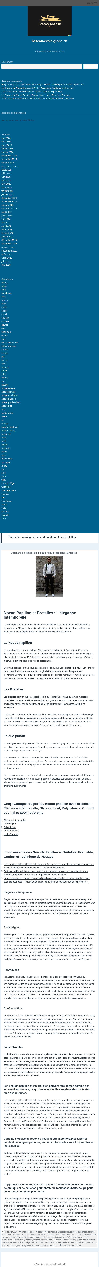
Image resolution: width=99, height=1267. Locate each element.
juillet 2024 (6, 215)
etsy (3, 339)
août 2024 (6, 212)
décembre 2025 (9, 155)
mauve (4, 377)
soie (3, 472)
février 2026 (7, 148)
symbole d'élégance (32, 1245)
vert (3, 497)
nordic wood (7, 413)
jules (3, 374)
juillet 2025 (6, 173)
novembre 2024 (9, 201)
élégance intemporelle (36, 1237)
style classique (8, 1245)
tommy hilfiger (8, 483)
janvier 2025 (7, 194)
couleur (5, 318)
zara (3, 518)
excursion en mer (9, 342)
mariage (28, 1240)
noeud (4, 384)
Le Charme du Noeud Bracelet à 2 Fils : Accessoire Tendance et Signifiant (37, 88)
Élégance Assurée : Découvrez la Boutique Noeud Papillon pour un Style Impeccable (42, 84)
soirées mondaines (76, 1242)
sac (3, 469)
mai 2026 (6, 138)
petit (3, 441)
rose (3, 455)
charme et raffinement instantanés (51, 1234)
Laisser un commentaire (72, 1245)
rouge (4, 465)
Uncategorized (8, 490)
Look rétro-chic (11, 834)
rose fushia (6, 458)
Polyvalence (10, 827)
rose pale (6, 462)
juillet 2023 (6, 258)
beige (4, 286)
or (2, 420)
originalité (30, 1242)
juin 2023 (5, 261)
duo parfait (21, 1237)
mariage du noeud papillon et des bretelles (51, 1240)
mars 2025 (6, 187)
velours (5, 494)
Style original (10, 823)
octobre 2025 (7, 162)
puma (4, 451)
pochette (5, 448)
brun (3, 303)
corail (4, 314)
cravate (5, 321)
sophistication (90, 1242)
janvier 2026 (7, 152)
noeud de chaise (9, 395)
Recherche (90, 66)
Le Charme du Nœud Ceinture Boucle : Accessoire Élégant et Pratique (35, 95)
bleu (3, 289)
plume (4, 444)
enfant (4, 335)
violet (4, 504)
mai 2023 (6, 265)
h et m (4, 360)
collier (4, 310)
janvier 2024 (7, 236)
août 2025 (6, 169)
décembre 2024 (9, 198)
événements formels (75, 1237)
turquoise (6, 487)
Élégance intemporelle (14, 820)
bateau (4, 282)
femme (4, 349)
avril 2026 (6, 141)
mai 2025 (6, 180)
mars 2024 (6, 229)
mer (3, 381)
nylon (4, 416)
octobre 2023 (7, 247)
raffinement (49, 1242)
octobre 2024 (7, 205)
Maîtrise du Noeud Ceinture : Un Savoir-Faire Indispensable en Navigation (37, 98)
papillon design (8, 430)
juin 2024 (5, 219)
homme (5, 367)
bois (3, 296)
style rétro (19, 1245)
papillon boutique (9, 427)
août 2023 (6, 254)
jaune (4, 370)
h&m (3, 363)
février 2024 (7, 233)
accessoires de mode (46, 1232)
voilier (4, 508)
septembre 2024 (9, 208)
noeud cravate (8, 391)
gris (3, 356)
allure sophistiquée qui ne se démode (71, 1232)
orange (4, 423)
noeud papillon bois (10, 402)
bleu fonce (6, 293)
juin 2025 (5, 177)
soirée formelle (61, 1242)
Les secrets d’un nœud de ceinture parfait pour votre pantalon (31, 91)
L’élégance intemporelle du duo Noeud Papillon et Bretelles (44, 553)
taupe (4, 476)
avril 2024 (6, 226)
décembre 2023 (9, 240)
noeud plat (6, 406)
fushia (4, 353)
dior (3, 328)
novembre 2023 (9, 243)
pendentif (6, 434)
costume (70, 1234)
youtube (5, 511)
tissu (3, 480)
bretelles (32, 1234)
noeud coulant (8, 388)
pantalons (39, 1242)
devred (4, 325)
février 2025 (7, 191)
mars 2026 (6, 145)
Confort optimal (11, 830)
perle (3, 437)
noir (3, 409)
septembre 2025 (9, 166)
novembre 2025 (9, 159)
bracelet (5, 300)
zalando (5, 515)
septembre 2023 (9, 250)
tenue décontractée (50, 1245)
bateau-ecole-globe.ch (49, 41)
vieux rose (6, 501)
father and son (8, 346)
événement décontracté (56, 1237)
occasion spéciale (17, 1242)
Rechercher (7, 62)
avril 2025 (6, 184)
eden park (6, 332)
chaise (4, 307)
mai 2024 (6, 222)
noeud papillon (8, 399)
